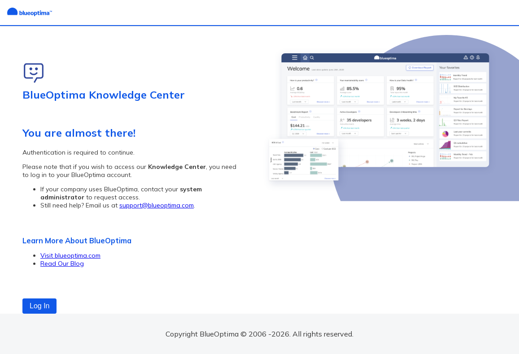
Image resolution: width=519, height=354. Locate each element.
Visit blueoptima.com (70, 255)
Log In (39, 306)
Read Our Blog (62, 263)
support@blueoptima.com (156, 205)
